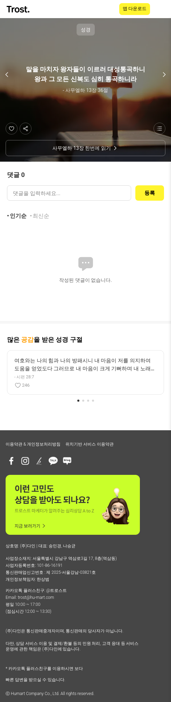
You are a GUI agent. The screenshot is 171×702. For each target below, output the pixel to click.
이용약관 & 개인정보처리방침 (33, 444)
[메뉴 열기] (161, 9)
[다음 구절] (164, 74)
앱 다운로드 (135, 8)
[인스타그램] (25, 460)
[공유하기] (25, 128)
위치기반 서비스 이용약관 (89, 444)
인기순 (18, 216)
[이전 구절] (7, 74)
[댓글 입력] (69, 193)
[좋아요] (11, 128)
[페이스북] (11, 460)
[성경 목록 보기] (159, 128)
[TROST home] (19, 9)
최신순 (41, 216)
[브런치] (39, 460)
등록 (149, 193)
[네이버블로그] (67, 460)
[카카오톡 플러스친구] (53, 460)
